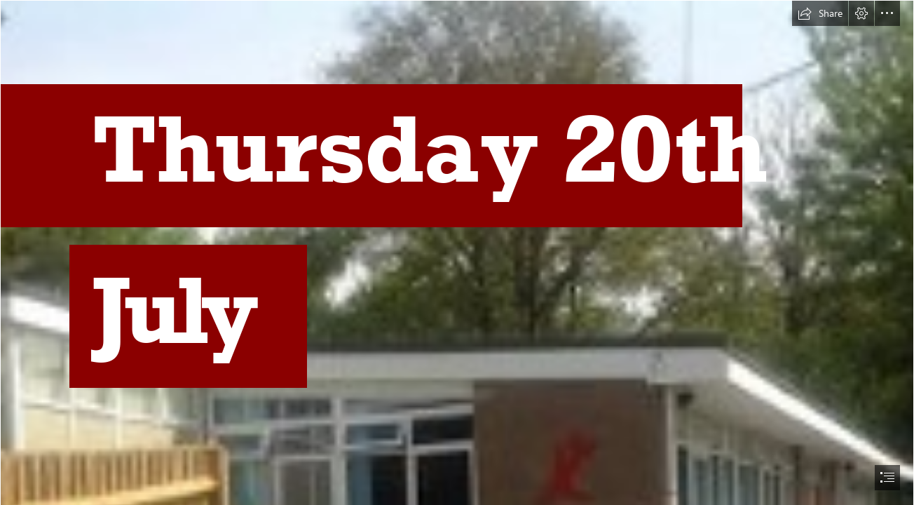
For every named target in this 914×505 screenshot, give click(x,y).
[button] (820, 13)
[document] (457, 252)
